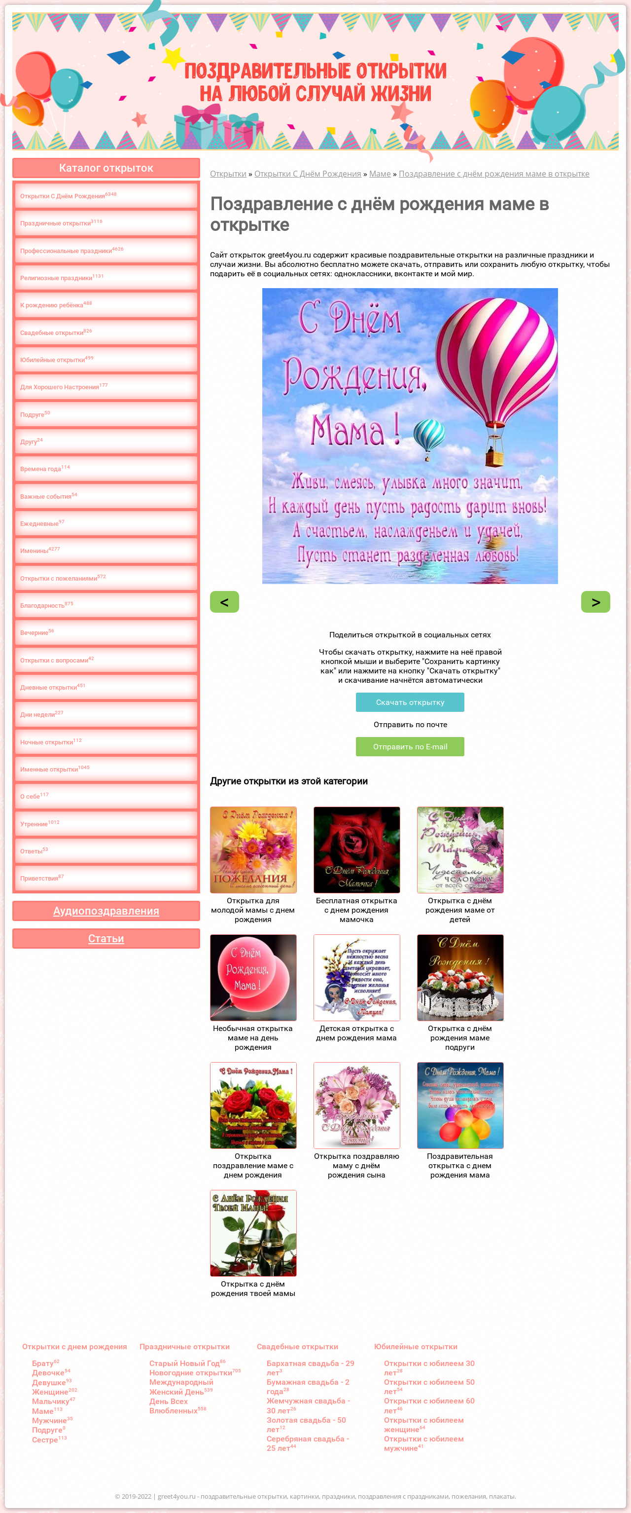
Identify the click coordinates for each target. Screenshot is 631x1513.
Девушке (52, 1382)
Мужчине (52, 1420)
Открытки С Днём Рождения (68, 195)
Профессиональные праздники (72, 250)
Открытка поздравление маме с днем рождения (253, 1165)
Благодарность (46, 605)
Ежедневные (42, 523)
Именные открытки (55, 769)
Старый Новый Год (187, 1363)
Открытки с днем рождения (74, 1346)
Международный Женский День (181, 1386)
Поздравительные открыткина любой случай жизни (316, 80)
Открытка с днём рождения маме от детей (460, 910)
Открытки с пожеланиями (63, 578)
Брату (46, 1363)
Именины (40, 550)
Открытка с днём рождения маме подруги (460, 1038)
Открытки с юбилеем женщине (424, 1424)
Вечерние (37, 632)
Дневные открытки (53, 687)
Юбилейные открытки (57, 359)
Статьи (106, 938)
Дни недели (42, 714)
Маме (47, 1411)
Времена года (45, 468)
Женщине (54, 1392)
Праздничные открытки (61, 223)
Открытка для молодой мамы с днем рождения (253, 910)
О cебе (34, 796)
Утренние (40, 823)
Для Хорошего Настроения (64, 386)
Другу (31, 441)
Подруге (35, 414)
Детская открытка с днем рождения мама (356, 1033)
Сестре (49, 1439)
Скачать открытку (410, 702)
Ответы (34, 851)
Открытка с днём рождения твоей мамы (253, 1288)
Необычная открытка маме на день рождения (253, 1038)
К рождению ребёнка (56, 304)
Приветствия (42, 878)
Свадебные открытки (56, 332)
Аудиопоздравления (106, 911)
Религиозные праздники (62, 277)
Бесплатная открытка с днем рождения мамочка (356, 910)
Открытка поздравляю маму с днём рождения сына (356, 1165)
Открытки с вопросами (57, 660)
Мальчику (53, 1401)
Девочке (51, 1372)
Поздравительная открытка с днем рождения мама (460, 1165)
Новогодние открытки (195, 1372)
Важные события (48, 496)
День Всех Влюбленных (178, 1406)
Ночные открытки (51, 742)
